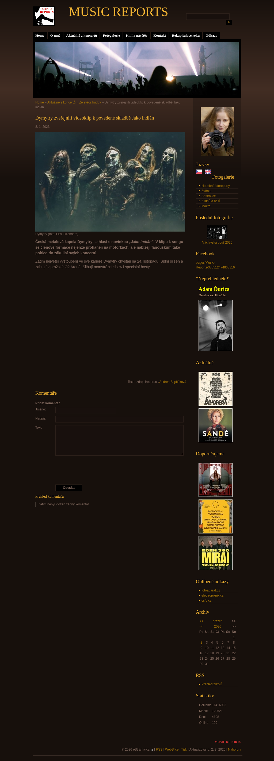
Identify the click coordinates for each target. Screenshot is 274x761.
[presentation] (111, 470)
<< (201, 621)
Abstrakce (208, 196)
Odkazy (211, 35)
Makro (205, 206)
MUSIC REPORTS (118, 12)
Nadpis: (40, 418)
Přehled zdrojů (211, 684)
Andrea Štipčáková (172, 382)
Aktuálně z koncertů (81, 35)
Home (39, 35)
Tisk (184, 749)
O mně (55, 35)
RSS (159, 749)
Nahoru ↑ (234, 749)
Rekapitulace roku (186, 35)
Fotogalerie (111, 35)
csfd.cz (206, 600)
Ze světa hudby (90, 102)
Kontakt (159, 35)
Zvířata (206, 191)
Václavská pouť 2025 (217, 242)
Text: (38, 427)
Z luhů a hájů (210, 201)
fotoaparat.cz (210, 590)
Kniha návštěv (136, 35)
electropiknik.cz (212, 595)
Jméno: (40, 409)
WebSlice (171, 749)
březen (218, 621)
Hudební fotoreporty (215, 186)
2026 (217, 626)
